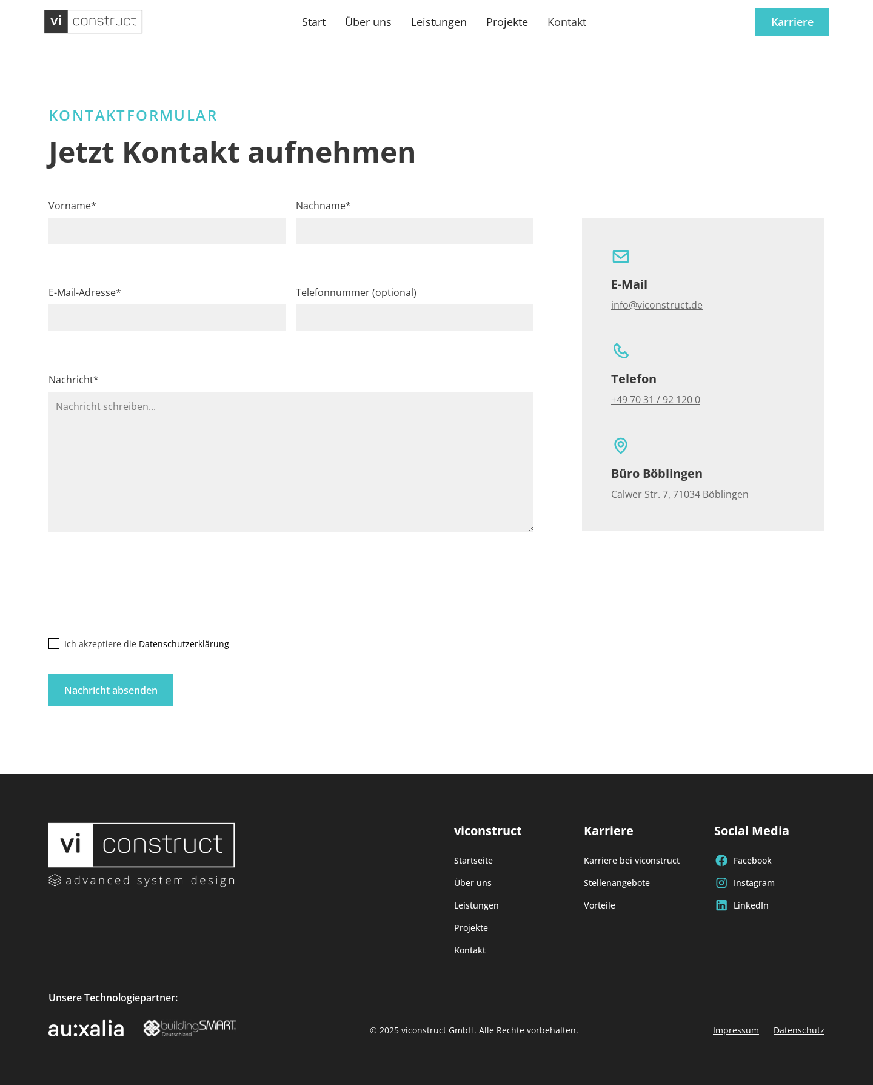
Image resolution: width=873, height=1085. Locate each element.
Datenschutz (799, 1030)
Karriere (792, 22)
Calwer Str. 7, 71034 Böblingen (680, 494)
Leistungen (439, 22)
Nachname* (323, 205)
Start (314, 22)
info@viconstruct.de (657, 305)
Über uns (368, 22)
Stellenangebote (617, 882)
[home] (93, 22)
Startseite (473, 860)
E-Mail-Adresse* (84, 292)
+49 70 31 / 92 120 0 (655, 399)
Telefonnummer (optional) (356, 292)
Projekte (507, 22)
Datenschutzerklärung (184, 644)
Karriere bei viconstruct (632, 860)
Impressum (736, 1030)
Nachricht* (73, 379)
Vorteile (599, 905)
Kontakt (566, 22)
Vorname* (72, 205)
